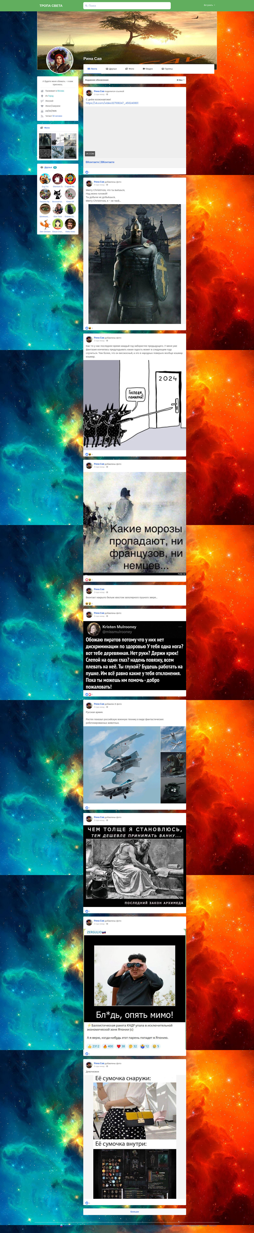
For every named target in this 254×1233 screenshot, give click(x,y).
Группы (167, 68)
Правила (167, 1225)
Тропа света (51, 5)
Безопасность (181, 1225)
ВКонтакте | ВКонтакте (100, 162)
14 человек (57, 116)
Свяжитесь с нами (198, 1225)
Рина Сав (92, 58)
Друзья (111, 68)
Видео (148, 68)
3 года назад (99, 184)
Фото (129, 68)
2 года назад (99, 94)
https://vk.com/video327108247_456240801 (112, 103)
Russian (66, 1225)
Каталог (213, 1225)
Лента (92, 68)
